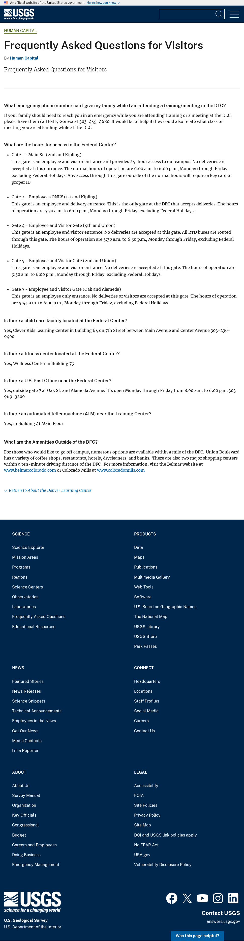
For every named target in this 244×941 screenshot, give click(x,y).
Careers (141, 720)
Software (142, 597)
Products (145, 534)
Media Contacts (27, 740)
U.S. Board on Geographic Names (165, 606)
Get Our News (25, 731)
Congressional (25, 825)
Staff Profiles (146, 701)
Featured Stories (28, 681)
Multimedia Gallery (152, 577)
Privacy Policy (147, 815)
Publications (145, 567)
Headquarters (147, 681)
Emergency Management (35, 864)
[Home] (19, 18)
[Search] (220, 14)
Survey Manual (26, 795)
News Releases (26, 691)
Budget (19, 835)
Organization (24, 805)
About (19, 772)
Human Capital (20, 30)
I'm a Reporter (25, 750)
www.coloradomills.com (121, 470)
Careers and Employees (34, 845)
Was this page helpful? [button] (197, 935)
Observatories (25, 597)
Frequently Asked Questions (38, 616)
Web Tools (144, 587)
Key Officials (24, 815)
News (18, 667)
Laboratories (24, 606)
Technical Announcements (37, 711)
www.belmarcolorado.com (30, 470)
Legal (140, 772)
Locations (143, 691)
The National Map (150, 616)
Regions (19, 577)
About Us (20, 785)
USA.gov (142, 854)
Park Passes (145, 646)
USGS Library (147, 626)
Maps (139, 557)
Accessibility (146, 785)
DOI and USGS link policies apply (165, 835)
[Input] (192, 14)
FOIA (139, 795)
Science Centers (27, 587)
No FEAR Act (146, 845)
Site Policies (145, 805)
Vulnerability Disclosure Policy (163, 864)
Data (138, 547)
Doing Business (26, 854)
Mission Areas (25, 557)
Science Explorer (28, 547)
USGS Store (145, 636)
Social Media (146, 711)
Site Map (142, 825)
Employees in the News (34, 720)
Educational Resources (33, 626)
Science (21, 534)
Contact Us (144, 731)
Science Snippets (28, 701)
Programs (21, 567)
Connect (144, 667)
